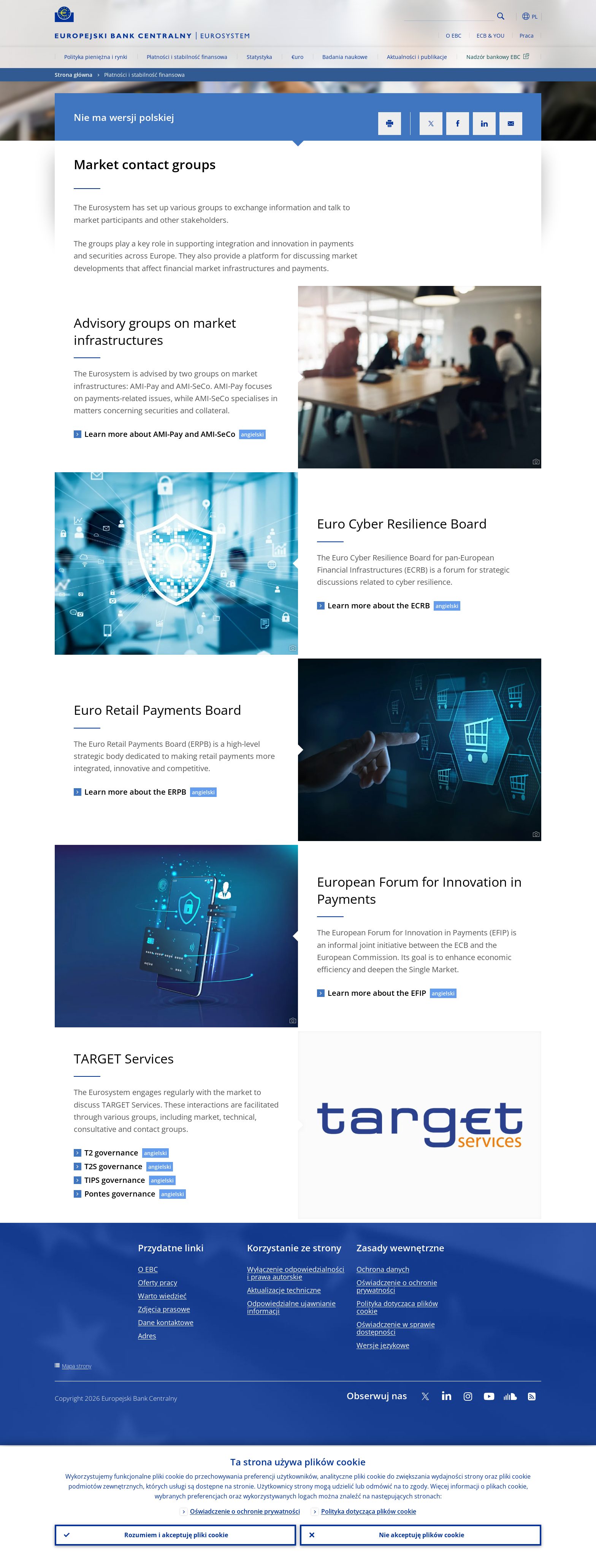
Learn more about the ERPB (135, 792)
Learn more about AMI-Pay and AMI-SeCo (159, 434)
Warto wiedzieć (162, 1295)
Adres (147, 1335)
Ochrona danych (383, 1269)
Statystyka (259, 56)
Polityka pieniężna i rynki (95, 56)
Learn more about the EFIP (377, 993)
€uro (297, 56)
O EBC (453, 35)
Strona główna (73, 74)
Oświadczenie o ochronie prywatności (397, 1286)
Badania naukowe (345, 56)
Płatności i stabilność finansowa (187, 56)
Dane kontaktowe (165, 1322)
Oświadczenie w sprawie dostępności (396, 1328)
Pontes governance (119, 1194)
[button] (514, 16)
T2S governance (113, 1166)
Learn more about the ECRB (379, 605)
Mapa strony (76, 1366)
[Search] (456, 15)
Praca (527, 35)
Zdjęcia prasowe (164, 1309)
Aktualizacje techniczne (284, 1290)
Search (501, 16)
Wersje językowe (383, 1345)
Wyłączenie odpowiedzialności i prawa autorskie (295, 1273)
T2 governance (111, 1153)
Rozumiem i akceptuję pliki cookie (175, 1534)
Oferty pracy (157, 1282)
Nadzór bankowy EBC (499, 56)
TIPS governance (114, 1180)
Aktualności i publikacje (417, 56)
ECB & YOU (490, 35)
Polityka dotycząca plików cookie (397, 1307)
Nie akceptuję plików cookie (420, 1534)
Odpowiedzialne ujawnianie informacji (291, 1307)
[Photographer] (535, 462)
